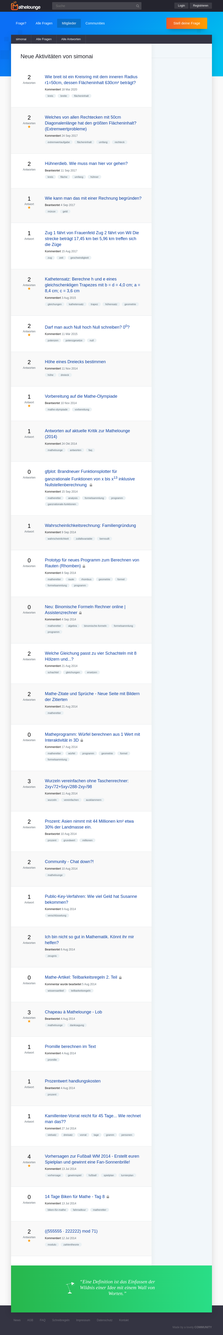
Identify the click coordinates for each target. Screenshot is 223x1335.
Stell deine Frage (186, 23)
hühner (94, 176)
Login (181, 5)
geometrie (130, 304)
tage (96, 1134)
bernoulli (105, 538)
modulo (52, 1244)
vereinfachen (71, 799)
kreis (50, 95)
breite (63, 95)
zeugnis (52, 955)
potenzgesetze (74, 340)
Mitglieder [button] (69, 23)
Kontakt (124, 1320)
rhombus (86, 579)
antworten (75, 450)
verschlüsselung (57, 915)
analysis (73, 498)
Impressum (83, 1320)
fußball (92, 1175)
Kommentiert (53, 89)
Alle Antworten (71, 39)
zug (50, 257)
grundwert (69, 840)
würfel (71, 753)
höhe (50, 375)
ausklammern (94, 799)
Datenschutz (105, 1320)
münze (51, 211)
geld (65, 211)
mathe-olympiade (57, 409)
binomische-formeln (95, 625)
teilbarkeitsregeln (80, 990)
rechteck (120, 142)
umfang (103, 142)
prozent (52, 840)
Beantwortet (52, 170)
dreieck (65, 375)
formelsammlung (94, 498)
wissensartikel (56, 990)
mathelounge (55, 450)
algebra (72, 625)
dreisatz (68, 1134)
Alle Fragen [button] (44, 23)
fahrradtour (79, 1209)
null (92, 340)
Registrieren (200, 5)
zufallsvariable (84, 538)
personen (126, 1134)
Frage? (21, 23)
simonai (21, 39)
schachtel (53, 672)
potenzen (53, 340)
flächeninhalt (81, 95)
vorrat (83, 1134)
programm (117, 498)
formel (121, 579)
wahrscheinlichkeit (58, 538)
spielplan (109, 1175)
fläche (63, 176)
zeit (61, 257)
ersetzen (92, 672)
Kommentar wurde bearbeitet (63, 984)
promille (52, 1059)
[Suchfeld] (96, 6)
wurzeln (52, 799)
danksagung (77, 1025)
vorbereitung (82, 409)
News (16, 1320)
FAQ (43, 1320)
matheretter (54, 498)
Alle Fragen (43, 39)
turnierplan (127, 1175)
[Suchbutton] (137, 6)
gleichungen (55, 304)
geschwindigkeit (79, 257)
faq (90, 450)
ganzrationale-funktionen (62, 504)
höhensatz (111, 304)
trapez (94, 304)
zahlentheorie (71, 1244)
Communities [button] (95, 23)
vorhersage (54, 1175)
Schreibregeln (61, 1320)
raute (71, 579)
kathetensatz (76, 304)
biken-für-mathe (57, 1209)
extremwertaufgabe (59, 142)
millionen (87, 840)
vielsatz (52, 1134)
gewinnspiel (74, 1175)
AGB (30, 1320)
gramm (110, 1134)
